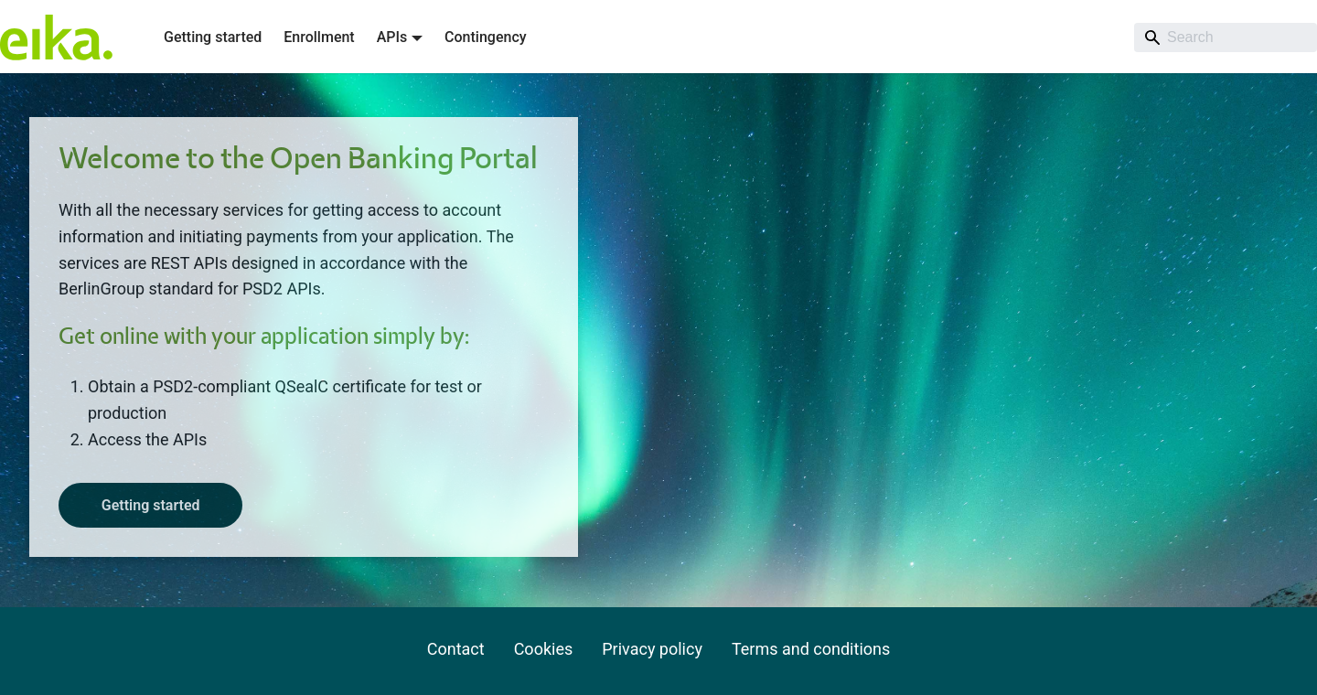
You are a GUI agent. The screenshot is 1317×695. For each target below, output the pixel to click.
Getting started (213, 37)
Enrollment (319, 37)
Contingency (485, 37)
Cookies (543, 648)
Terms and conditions (811, 648)
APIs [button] (392, 37)
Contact (456, 648)
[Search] (1225, 37)
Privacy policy (652, 648)
